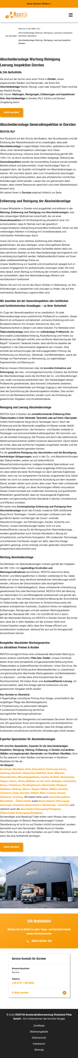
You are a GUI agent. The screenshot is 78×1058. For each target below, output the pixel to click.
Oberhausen (67, 777)
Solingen (56, 781)
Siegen (35, 789)
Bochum (17, 773)
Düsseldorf (38, 769)
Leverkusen (69, 781)
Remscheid (48, 785)
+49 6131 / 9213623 (23, 983)
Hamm (13, 781)
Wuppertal (29, 773)
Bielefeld (41, 773)
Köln (28, 769)
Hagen (4, 781)
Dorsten (24, 793)
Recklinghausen (31, 785)
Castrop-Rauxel (56, 793)
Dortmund (52, 769)
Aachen (45, 777)
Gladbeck (5, 797)
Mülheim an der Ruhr (38, 781)
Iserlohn (63, 789)
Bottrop (16, 789)
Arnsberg (17, 797)
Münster (59, 773)
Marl (42, 793)
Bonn (50, 773)
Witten (44, 789)
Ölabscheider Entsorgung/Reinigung (21, 813)
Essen (62, 769)
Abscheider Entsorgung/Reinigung (41, 809)
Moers (26, 789)
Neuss (3, 785)
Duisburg (5, 773)
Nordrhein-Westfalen (12, 769)
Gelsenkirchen (8, 777)
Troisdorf (5, 793)
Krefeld (54, 777)
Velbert (35, 793)
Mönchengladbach (28, 777)
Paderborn (15, 785)
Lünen (15, 793)
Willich (53, 789)
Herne (21, 781)
